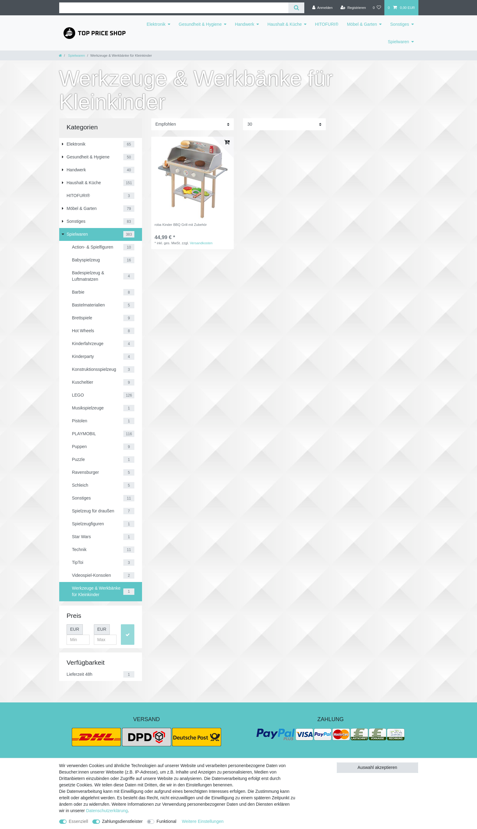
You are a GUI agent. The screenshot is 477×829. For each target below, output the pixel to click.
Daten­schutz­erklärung (107, 810)
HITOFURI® (326, 24)
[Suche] (296, 7)
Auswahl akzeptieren (377, 767)
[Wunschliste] (376, 7)
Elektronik (156, 24)
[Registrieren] (353, 7)
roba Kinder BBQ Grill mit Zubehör (181, 224)
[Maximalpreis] (105, 640)
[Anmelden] (322, 7)
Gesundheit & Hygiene (200, 24)
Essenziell (78, 821)
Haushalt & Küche (284, 24)
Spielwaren (398, 41)
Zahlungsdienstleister (122, 821)
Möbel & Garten (362, 24)
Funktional (166, 821)
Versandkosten (201, 243)
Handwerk (244, 24)
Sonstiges (399, 24)
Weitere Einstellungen (203, 821)
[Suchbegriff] (174, 7)
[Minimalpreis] (78, 640)
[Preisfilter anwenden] (127, 634)
